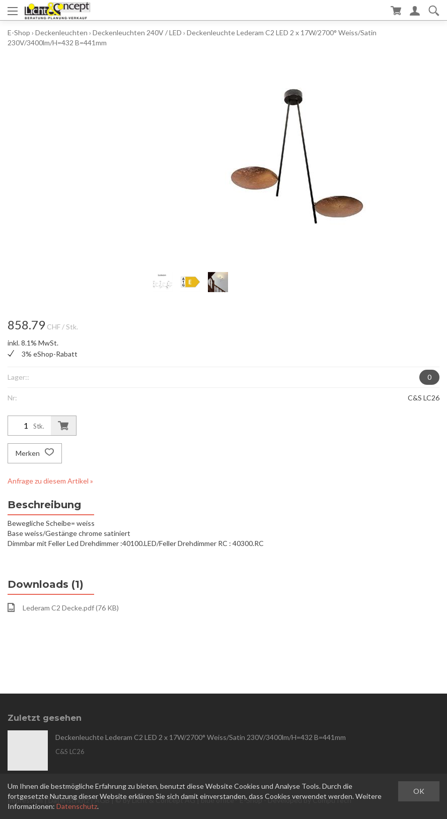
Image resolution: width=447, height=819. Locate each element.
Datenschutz (76, 806)
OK (418, 791)
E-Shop (19, 32)
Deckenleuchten (61, 32)
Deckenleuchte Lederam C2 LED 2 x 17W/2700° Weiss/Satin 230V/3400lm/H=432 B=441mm (200, 737)
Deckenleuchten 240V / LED (137, 32)
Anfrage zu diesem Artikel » (50, 480)
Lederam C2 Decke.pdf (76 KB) (63, 607)
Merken (35, 453)
